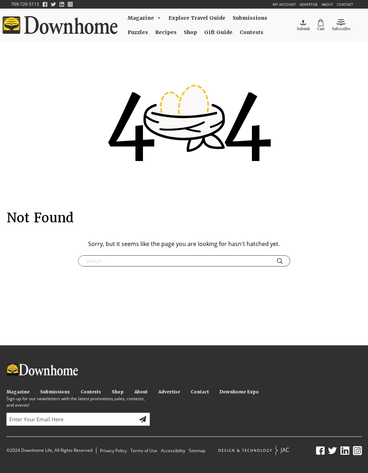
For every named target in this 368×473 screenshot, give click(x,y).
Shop (190, 32)
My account (284, 4)
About (327, 4)
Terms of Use (143, 451)
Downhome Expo (239, 392)
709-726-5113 (25, 4)
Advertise (309, 4)
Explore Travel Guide (196, 18)
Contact (345, 4)
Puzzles (138, 32)
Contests (251, 32)
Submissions (250, 18)
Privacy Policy (113, 451)
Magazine (144, 18)
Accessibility (173, 451)
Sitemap (197, 451)
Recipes (166, 32)
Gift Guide (218, 32)
